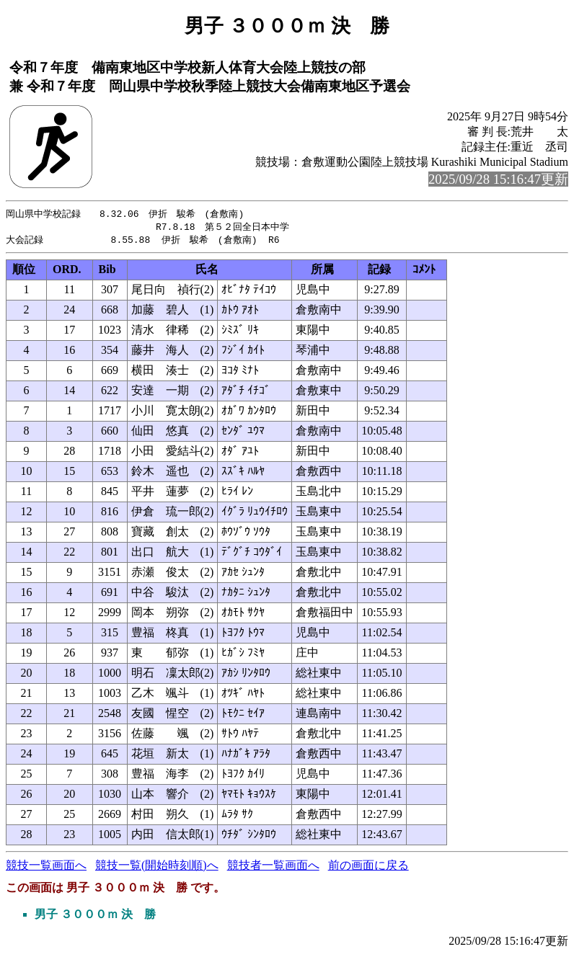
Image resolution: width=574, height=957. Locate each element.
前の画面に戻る (368, 867)
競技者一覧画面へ (273, 867)
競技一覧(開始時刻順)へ (156, 867)
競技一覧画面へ (46, 867)
